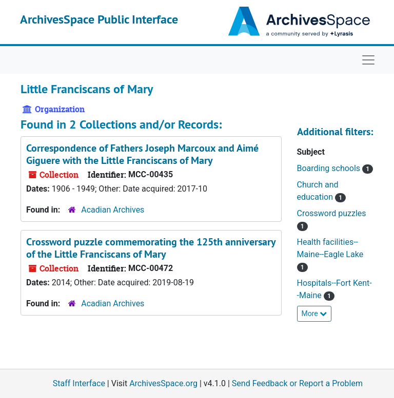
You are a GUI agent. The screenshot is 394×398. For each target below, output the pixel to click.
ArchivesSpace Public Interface (99, 19)
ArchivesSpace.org (163, 383)
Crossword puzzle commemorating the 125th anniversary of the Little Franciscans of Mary (150, 248)
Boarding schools (330, 168)
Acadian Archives (112, 210)
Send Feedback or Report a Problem (297, 383)
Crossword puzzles (331, 213)
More (314, 313)
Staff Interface (79, 383)
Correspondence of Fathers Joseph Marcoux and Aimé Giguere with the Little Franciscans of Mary (142, 154)
